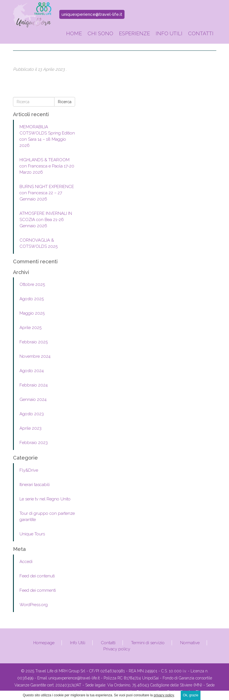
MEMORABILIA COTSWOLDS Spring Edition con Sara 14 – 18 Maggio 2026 (47, 136)
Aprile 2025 (30, 327)
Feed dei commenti (37, 590)
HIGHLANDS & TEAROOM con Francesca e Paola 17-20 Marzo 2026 (46, 166)
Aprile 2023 (30, 428)
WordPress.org (33, 604)
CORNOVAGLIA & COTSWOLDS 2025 (38, 243)
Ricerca (64, 102)
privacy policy (164, 695)
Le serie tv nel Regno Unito (45, 499)
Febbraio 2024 (33, 385)
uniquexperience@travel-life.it (92, 14)
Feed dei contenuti (37, 575)
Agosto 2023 (31, 413)
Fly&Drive (28, 470)
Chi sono (100, 33)
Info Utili (169, 33)
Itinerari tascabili (34, 484)
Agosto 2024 (31, 370)
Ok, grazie (191, 695)
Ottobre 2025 (32, 284)
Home (74, 33)
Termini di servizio (148, 642)
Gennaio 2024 (33, 399)
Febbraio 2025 (33, 342)
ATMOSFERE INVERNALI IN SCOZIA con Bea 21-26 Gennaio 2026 (45, 219)
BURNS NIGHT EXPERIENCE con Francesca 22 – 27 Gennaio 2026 (46, 193)
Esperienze (134, 33)
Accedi (25, 561)
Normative (190, 642)
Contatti (200, 33)
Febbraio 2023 (33, 442)
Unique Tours (32, 533)
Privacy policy (116, 649)
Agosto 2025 (31, 298)
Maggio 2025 (32, 313)
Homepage (43, 642)
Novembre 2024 (35, 356)
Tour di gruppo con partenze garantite (47, 516)
